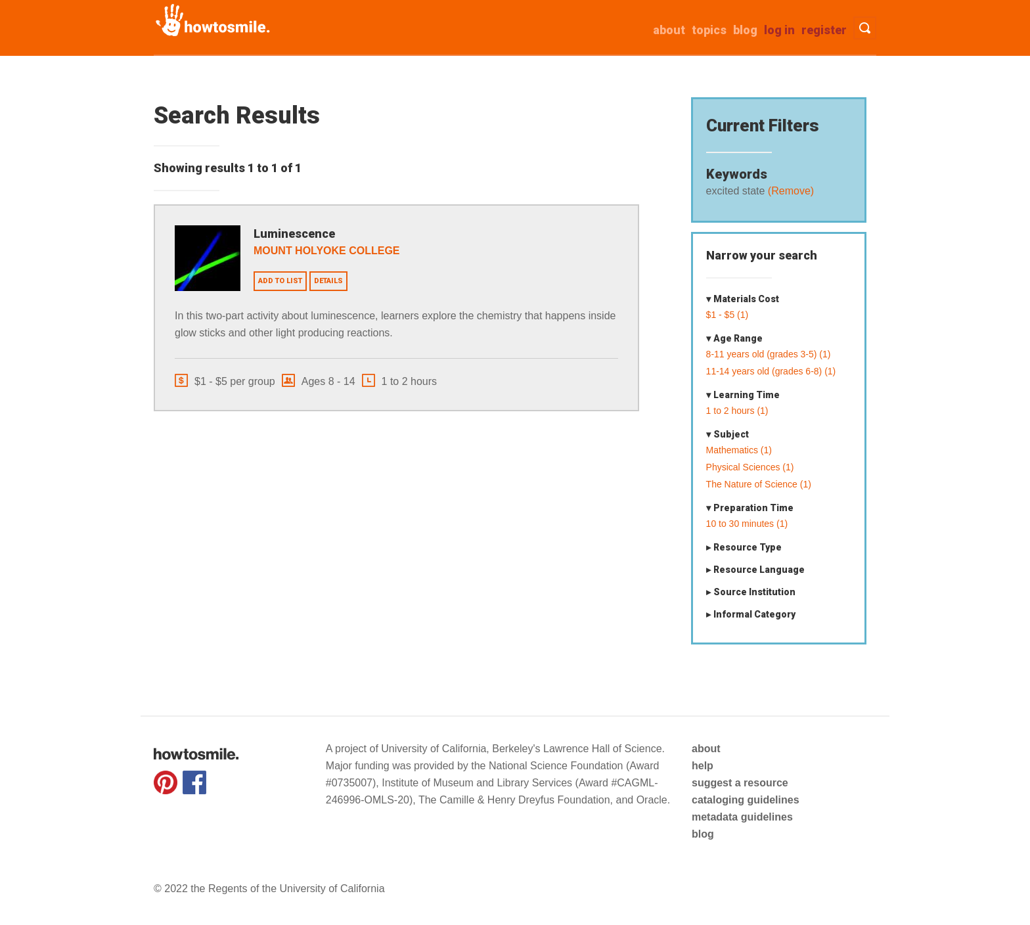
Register (824, 30)
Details (328, 281)
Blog (745, 30)
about (669, 30)
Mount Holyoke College (327, 250)
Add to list (280, 281)
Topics (709, 30)
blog (703, 834)
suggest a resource (740, 782)
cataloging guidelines (745, 799)
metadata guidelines (742, 817)
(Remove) (789, 190)
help (702, 765)
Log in (779, 30)
